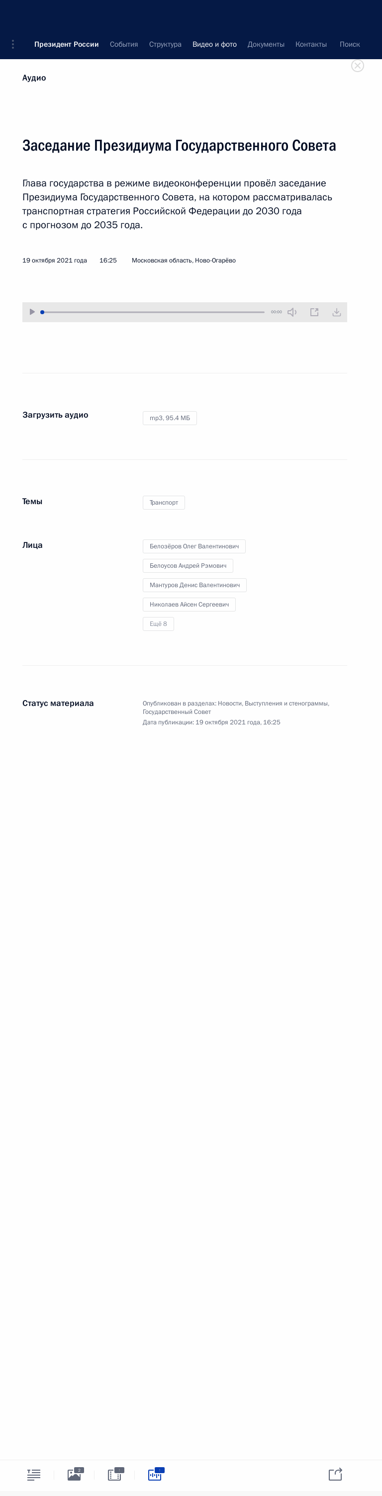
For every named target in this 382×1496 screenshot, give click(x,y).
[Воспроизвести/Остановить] (32, 312)
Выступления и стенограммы (286, 703)
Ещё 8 (158, 623)
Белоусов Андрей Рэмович (188, 565)
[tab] (34, 1475)
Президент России (66, 15)
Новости (230, 703)
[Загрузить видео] (337, 312)
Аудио (34, 78)
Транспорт (164, 502)
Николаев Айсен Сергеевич (189, 604)
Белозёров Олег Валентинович (194, 546)
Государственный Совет (177, 711)
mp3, (170, 418)
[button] (16, 15)
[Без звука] (291, 312)
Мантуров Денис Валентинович (195, 585)
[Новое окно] (314, 312)
